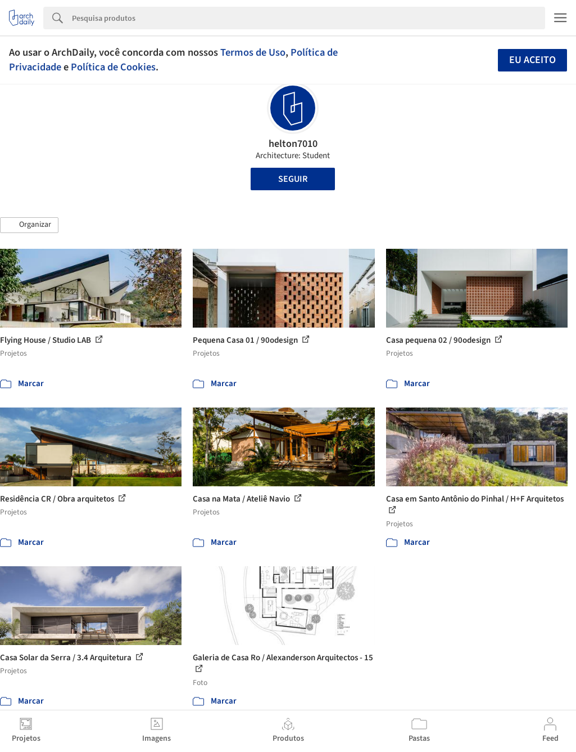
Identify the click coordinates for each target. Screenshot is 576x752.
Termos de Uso (252, 52)
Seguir (292, 179)
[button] (29, 225)
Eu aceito (532, 60)
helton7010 (293, 144)
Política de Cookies (113, 67)
